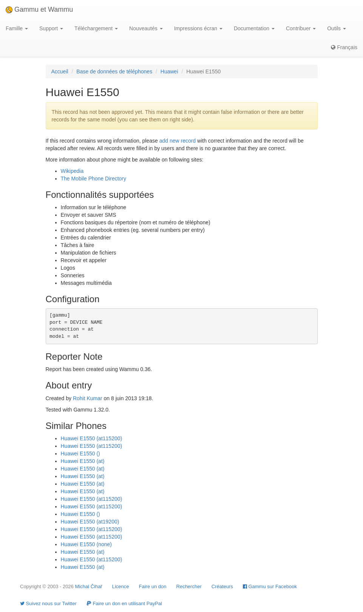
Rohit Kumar (87, 398)
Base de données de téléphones (114, 71)
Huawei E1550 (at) (83, 461)
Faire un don (153, 586)
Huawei (169, 71)
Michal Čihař (88, 586)
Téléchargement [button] (96, 28)
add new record (177, 141)
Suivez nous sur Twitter (48, 603)
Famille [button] (17, 28)
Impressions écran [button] (198, 28)
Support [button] (51, 28)
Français (344, 47)
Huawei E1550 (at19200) (90, 522)
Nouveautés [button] (146, 28)
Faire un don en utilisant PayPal (124, 603)
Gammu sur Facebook (270, 586)
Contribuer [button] (301, 28)
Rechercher (189, 586)
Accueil (59, 71)
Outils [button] (336, 28)
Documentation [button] (254, 28)
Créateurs (222, 586)
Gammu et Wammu (39, 9)
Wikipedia (72, 171)
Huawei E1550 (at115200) (91, 438)
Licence (120, 586)
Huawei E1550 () (80, 453)
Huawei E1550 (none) (86, 544)
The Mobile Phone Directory (94, 179)
